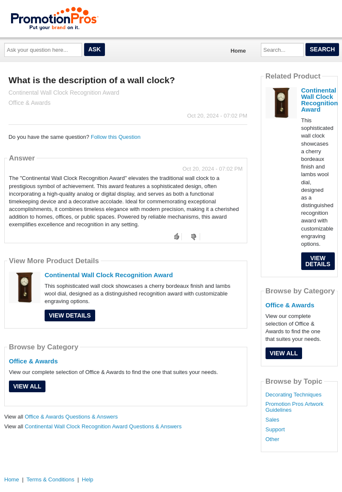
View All (27, 386)
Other (273, 439)
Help (87, 479)
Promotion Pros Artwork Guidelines (295, 407)
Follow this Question (116, 137)
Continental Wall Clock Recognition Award (109, 274)
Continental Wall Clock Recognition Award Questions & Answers (103, 426)
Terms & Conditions (50, 479)
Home (238, 51)
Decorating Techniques (294, 395)
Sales (273, 420)
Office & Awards (33, 361)
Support (275, 430)
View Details (70, 315)
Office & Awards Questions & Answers (71, 416)
